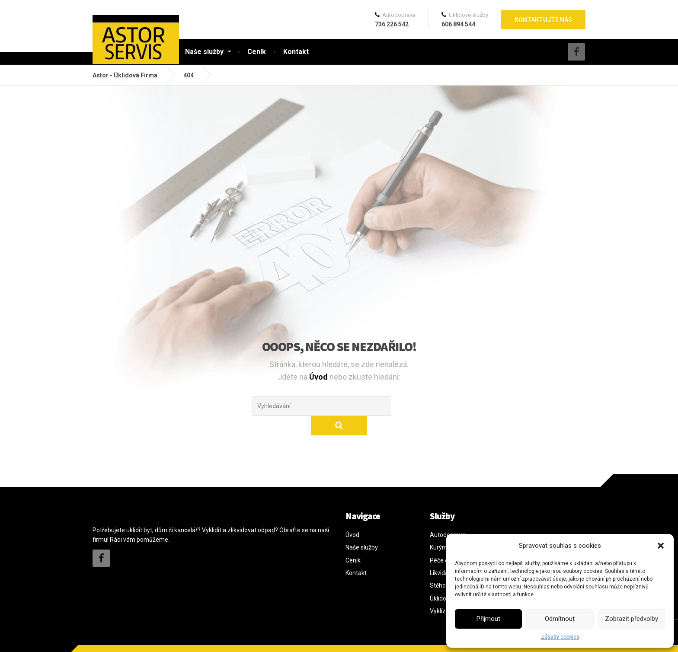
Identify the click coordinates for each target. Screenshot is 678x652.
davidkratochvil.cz (152, 638)
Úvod (319, 376)
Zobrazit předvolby (631, 619)
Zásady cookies (560, 637)
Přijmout (488, 619)
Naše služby (204, 52)
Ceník (256, 52)
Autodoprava (448, 515)
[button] (660, 545)
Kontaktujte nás (543, 19)
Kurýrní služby (448, 527)
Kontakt (296, 52)
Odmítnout (560, 619)
